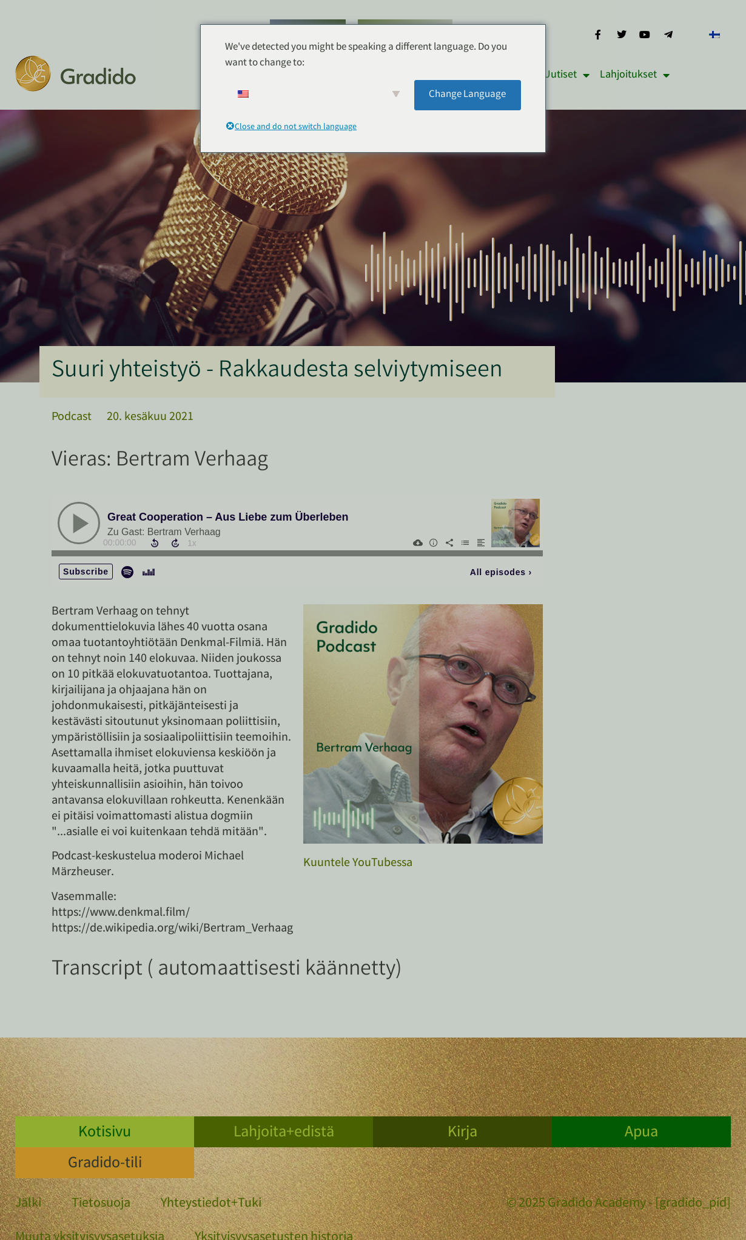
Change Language (467, 94)
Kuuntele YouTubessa (357, 863)
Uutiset (566, 75)
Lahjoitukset (635, 75)
